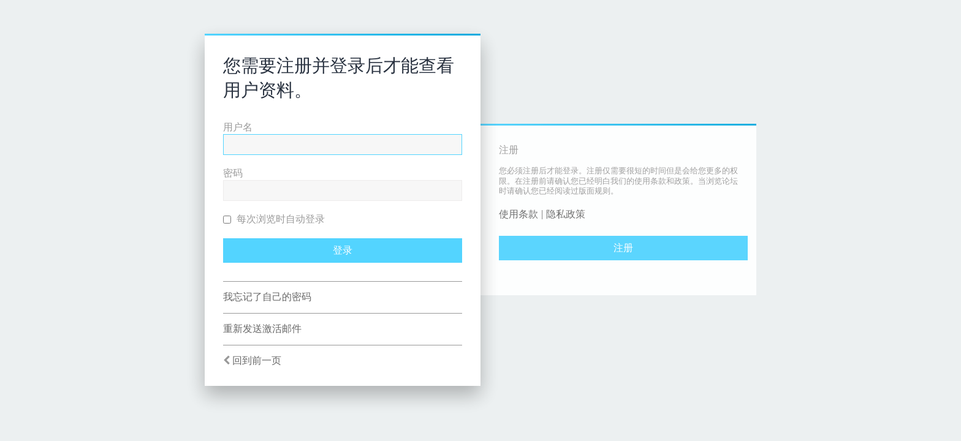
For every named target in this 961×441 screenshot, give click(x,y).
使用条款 (518, 214)
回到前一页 (256, 360)
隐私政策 (565, 214)
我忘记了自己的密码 (267, 297)
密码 (233, 173)
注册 (623, 248)
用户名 (238, 127)
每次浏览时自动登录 (274, 219)
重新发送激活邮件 (262, 328)
